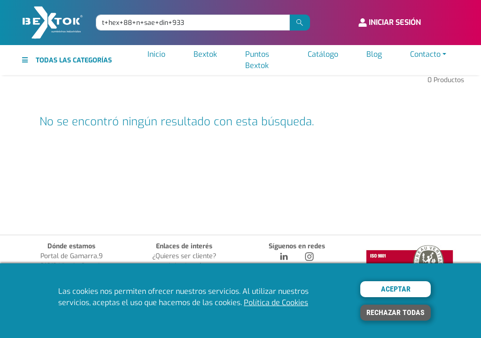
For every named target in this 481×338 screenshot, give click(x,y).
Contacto (425, 54)
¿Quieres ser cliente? (184, 256)
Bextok (205, 54)
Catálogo (323, 54)
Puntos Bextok (257, 59)
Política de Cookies (276, 302)
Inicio (156, 54)
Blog (374, 54)
